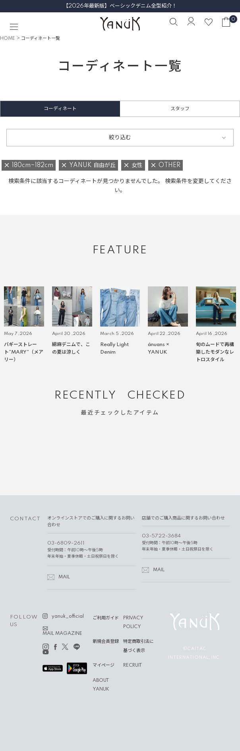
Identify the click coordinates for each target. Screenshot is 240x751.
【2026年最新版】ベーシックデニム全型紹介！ (120, 6)
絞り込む (120, 137)
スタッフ (180, 108)
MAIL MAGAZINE (62, 633)
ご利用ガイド (106, 618)
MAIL (64, 577)
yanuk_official (68, 616)
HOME (7, 38)
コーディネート (60, 108)
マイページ (103, 665)
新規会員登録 (106, 641)
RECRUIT (132, 665)
